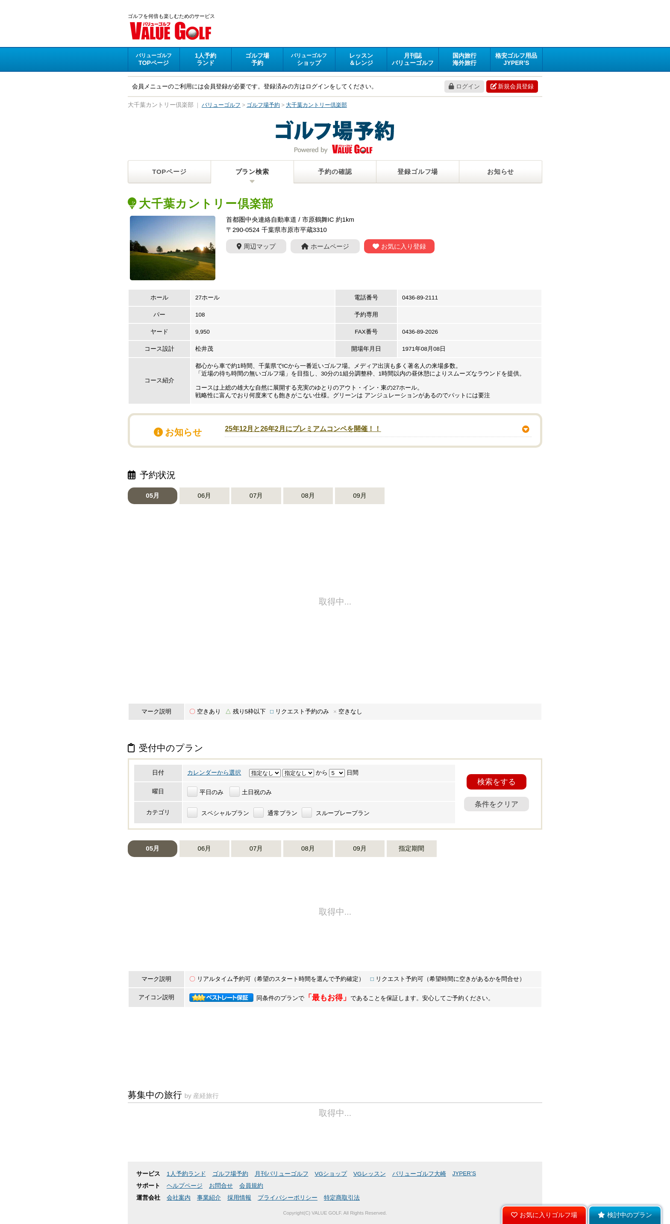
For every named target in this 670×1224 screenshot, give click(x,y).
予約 (257, 59)
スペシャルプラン (218, 813)
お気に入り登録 (399, 246)
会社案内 (179, 1198)
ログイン (464, 86)
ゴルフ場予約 (230, 1174)
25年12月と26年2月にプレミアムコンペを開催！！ (303, 428)
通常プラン (275, 813)
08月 (308, 495)
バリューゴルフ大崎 (419, 1174)
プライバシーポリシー (287, 1198)
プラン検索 (252, 171)
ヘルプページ (185, 1186)
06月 (205, 495)
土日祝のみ (250, 792)
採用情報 (239, 1198)
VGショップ (331, 1174)
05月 (152, 495)
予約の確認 (335, 171)
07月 (256, 495)
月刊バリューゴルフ (282, 1174)
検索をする (496, 782)
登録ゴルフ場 (417, 171)
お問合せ (221, 1186)
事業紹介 (209, 1198)
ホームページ (325, 246)
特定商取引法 (342, 1198)
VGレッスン (369, 1174)
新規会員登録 (512, 86)
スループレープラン (336, 813)
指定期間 (411, 848)
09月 (360, 495)
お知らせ (500, 171)
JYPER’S (464, 1173)
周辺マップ (256, 246)
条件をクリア (496, 804)
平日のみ (205, 792)
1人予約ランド (186, 1174)
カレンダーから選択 (214, 772)
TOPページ (169, 171)
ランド (205, 59)
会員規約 (251, 1186)
